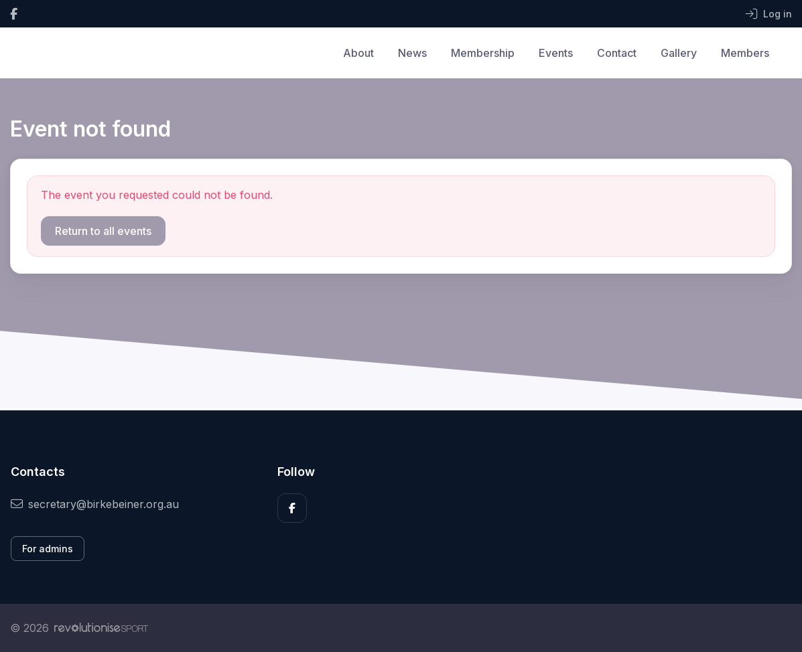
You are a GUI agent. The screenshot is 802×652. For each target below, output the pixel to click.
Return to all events (103, 231)
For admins (47, 548)
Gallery (679, 53)
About (358, 53)
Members (745, 53)
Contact (617, 53)
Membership (483, 53)
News (412, 53)
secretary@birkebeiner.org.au (95, 504)
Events (556, 53)
